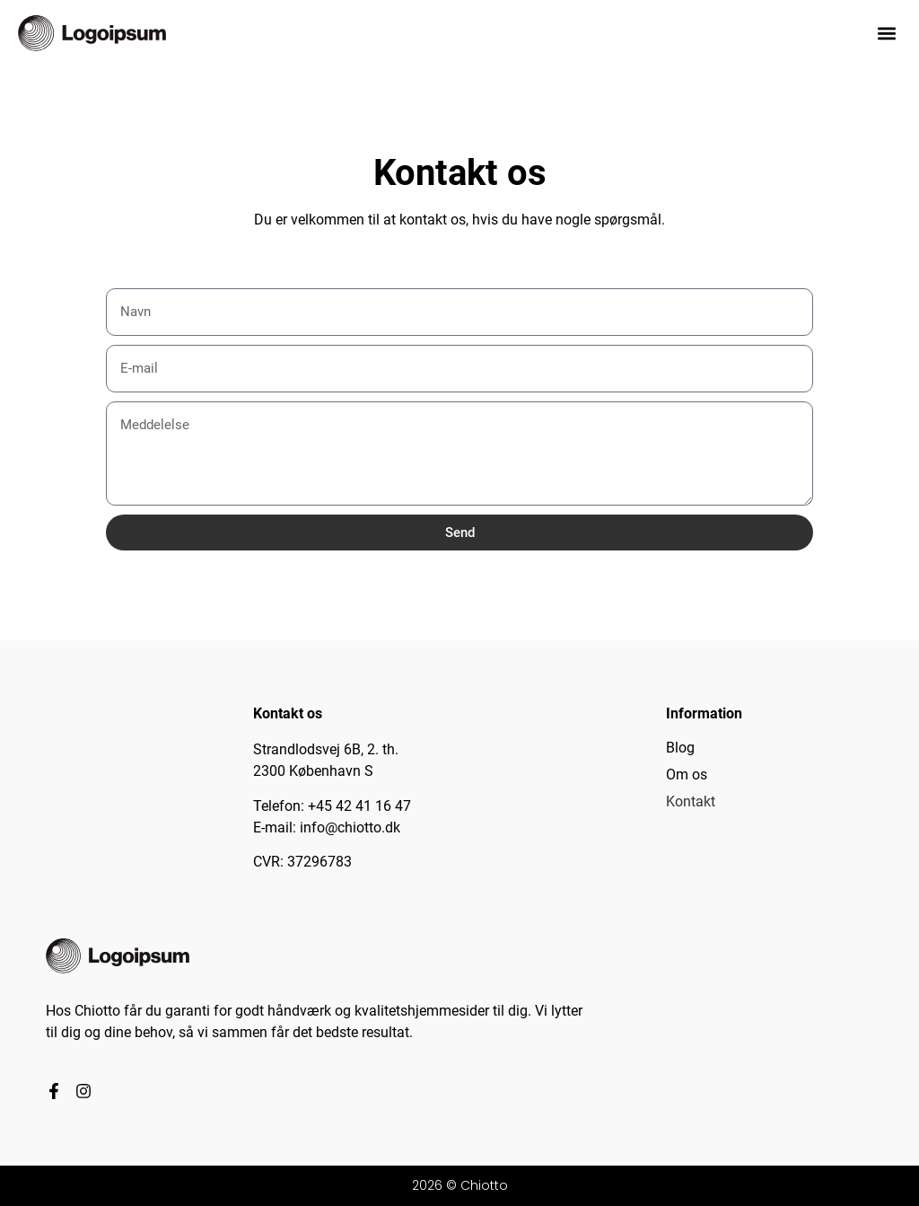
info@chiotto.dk (350, 827)
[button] (886, 33)
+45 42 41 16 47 (359, 805)
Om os (686, 774)
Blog (680, 747)
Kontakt (690, 801)
